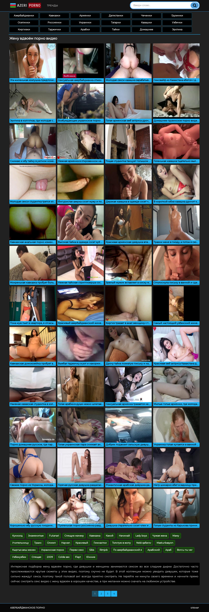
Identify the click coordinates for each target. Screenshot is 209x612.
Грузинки (177, 15)
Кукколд (17, 535)
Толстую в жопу (121, 542)
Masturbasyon (165, 542)
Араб (168, 550)
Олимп (51, 542)
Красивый (81, 542)
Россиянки (54, 22)
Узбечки (177, 22)
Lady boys (141, 535)
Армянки (85, 15)
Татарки (116, 22)
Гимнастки (100, 542)
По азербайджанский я (127, 550)
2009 (50, 557)
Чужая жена (159, 535)
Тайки (116, 29)
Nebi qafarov (143, 542)
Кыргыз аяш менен (24, 550)
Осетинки (24, 22)
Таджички (54, 29)
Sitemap (195, 608)
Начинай (124, 535)
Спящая (36, 557)
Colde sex (64, 557)
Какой (109, 535)
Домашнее (146, 29)
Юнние (90, 557)
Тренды (52, 5)
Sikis (91, 550)
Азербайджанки (24, 15)
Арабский (153, 550)
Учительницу (20, 542)
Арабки (85, 29)
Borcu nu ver (184, 550)
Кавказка (94, 535)
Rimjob (104, 550)
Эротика (177, 29)
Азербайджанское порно (27, 607)
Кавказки (54, 15)
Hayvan (65, 542)
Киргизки (24, 29)
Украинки (85, 22)
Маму (175, 535)
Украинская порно (52, 550)
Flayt (78, 557)
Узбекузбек (19, 557)
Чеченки (146, 15)
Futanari (54, 535)
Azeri (25, 5)
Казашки (146, 22)
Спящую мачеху (74, 535)
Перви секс (77, 550)
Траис (38, 542)
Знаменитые (36, 535)
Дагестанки (116, 15)
